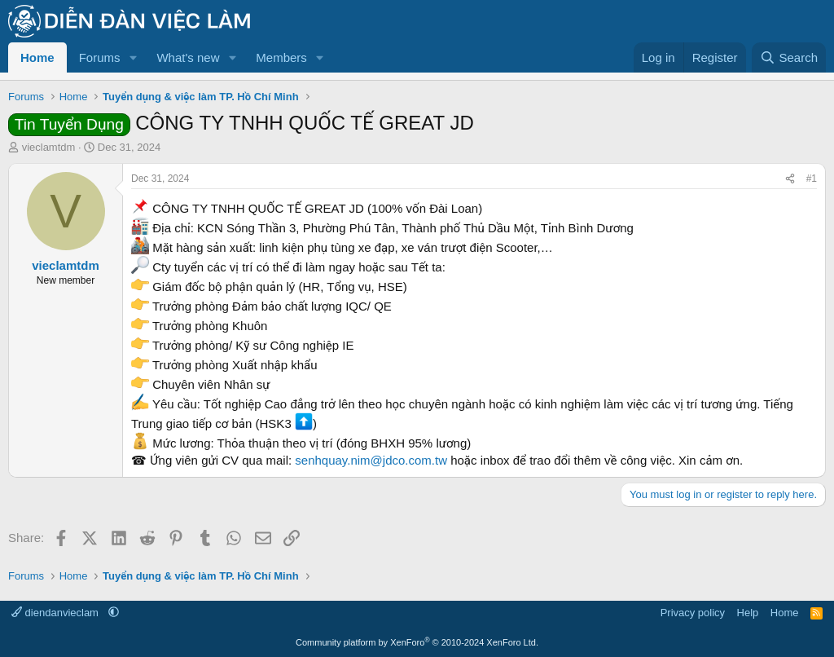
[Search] (789, 57)
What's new (187, 57)
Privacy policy (693, 612)
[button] (132, 57)
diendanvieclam (56, 612)
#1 (811, 178)
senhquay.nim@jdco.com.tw (371, 460)
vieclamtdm (49, 147)
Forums (100, 57)
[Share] (790, 179)
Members (281, 57)
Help (748, 612)
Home (37, 57)
